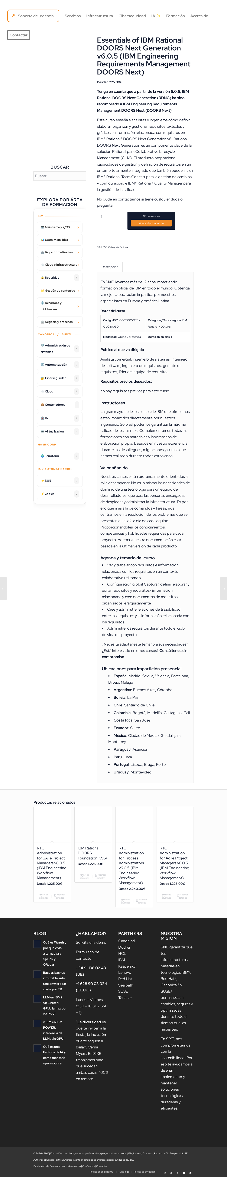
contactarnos (129, 199)
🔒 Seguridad (60, 277)
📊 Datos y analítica (54, 240)
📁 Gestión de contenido (58, 290)
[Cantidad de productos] (101, 216)
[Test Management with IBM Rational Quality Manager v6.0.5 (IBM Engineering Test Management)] (223, 588)
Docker (124, 947)
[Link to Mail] (190, 1171)
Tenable (125, 997)
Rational (124, 247)
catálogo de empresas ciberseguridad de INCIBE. (109, 1159)
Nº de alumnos (151, 216)
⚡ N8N (60, 480)
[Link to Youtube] (184, 1171)
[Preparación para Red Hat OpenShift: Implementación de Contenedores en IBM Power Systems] (3, 588)
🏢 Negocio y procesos (57, 322)
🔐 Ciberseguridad (60, 378)
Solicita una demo (91, 942)
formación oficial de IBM (120, 288)
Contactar (101, 1166)
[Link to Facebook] (178, 1171)
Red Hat (125, 979)
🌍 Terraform (60, 456)
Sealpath (125, 985)
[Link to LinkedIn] (165, 1171)
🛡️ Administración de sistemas (60, 349)
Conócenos (88, 1166)
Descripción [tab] (109, 267)
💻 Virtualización (60, 431)
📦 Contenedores (60, 404)
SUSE (123, 991)
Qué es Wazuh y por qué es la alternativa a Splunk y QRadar (54, 953)
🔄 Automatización (60, 364)
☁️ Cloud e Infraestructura (59, 264)
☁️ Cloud (60, 391)
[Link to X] (171, 1171)
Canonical (126, 941)
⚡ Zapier (60, 494)
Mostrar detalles (59, 896)
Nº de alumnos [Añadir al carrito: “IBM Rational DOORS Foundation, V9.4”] (84, 876)
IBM (121, 960)
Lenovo (124, 972)
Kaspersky (127, 966)
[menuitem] (33, 16)
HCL (122, 953)
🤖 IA (60, 418)
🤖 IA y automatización (57, 252)
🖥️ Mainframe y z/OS (55, 227)
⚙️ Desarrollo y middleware (51, 306)
